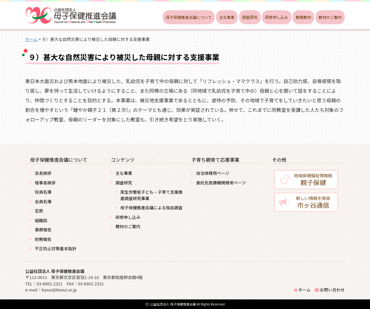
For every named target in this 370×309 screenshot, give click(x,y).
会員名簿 (43, 201)
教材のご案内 (330, 17)
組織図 (41, 220)
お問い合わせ (330, 290)
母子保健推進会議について (189, 17)
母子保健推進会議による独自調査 (151, 208)
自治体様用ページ (212, 173)
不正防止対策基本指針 (55, 248)
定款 (39, 211)
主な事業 (227, 17)
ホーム (302, 290)
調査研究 (250, 17)
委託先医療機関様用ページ (221, 183)
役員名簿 (43, 192)
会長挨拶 (43, 173)
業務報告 (43, 230)
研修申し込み (276, 17)
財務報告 (43, 239)
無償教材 (303, 17)
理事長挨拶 (45, 183)
